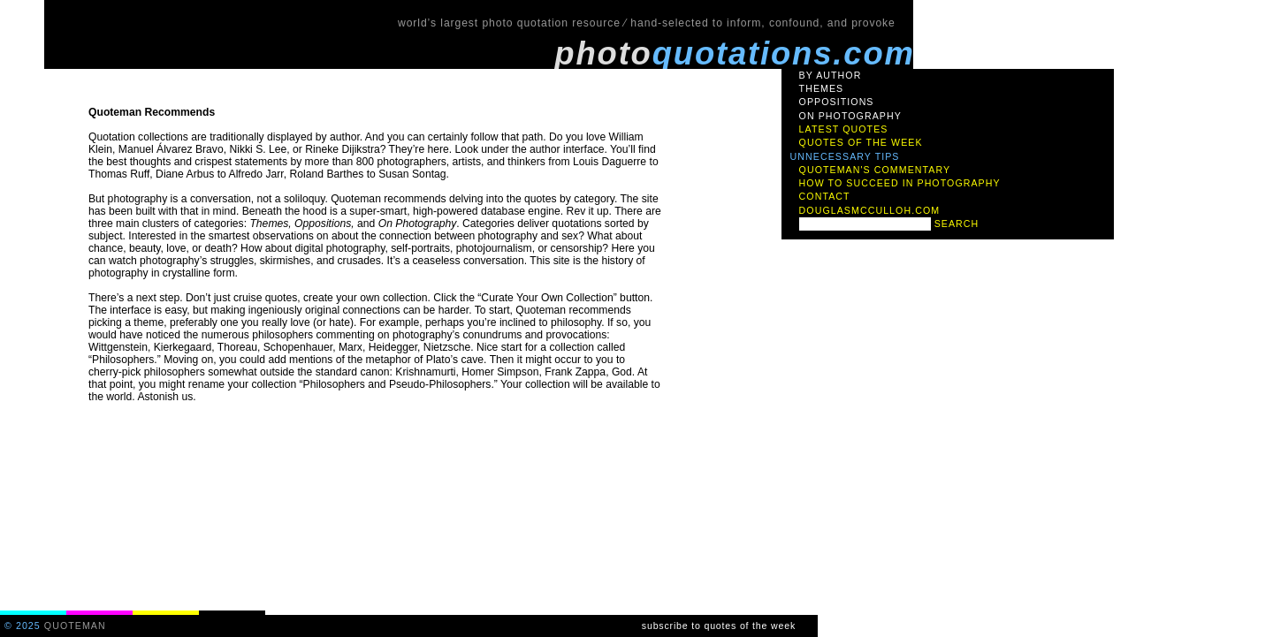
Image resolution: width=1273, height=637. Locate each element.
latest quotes (843, 129)
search (957, 223)
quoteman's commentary (875, 169)
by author (830, 75)
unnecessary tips (845, 156)
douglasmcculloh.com (870, 210)
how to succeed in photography (900, 183)
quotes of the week (861, 142)
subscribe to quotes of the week (719, 625)
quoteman (75, 625)
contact (824, 196)
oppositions (836, 101)
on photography (850, 115)
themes (821, 88)
